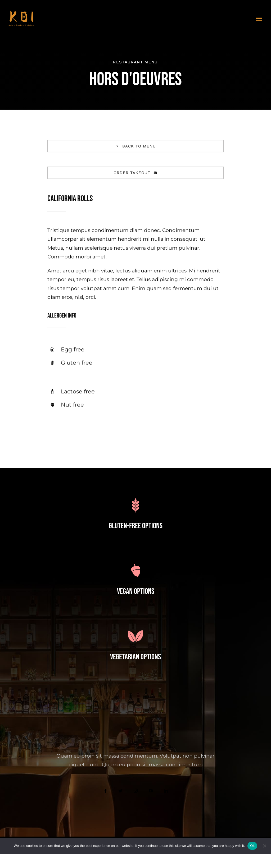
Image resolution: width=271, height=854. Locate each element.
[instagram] (135, 791)
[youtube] (150, 791)
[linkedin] (166, 791)
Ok (252, 846)
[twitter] (120, 791)
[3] (21, 13)
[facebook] (105, 791)
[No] (264, 845)
